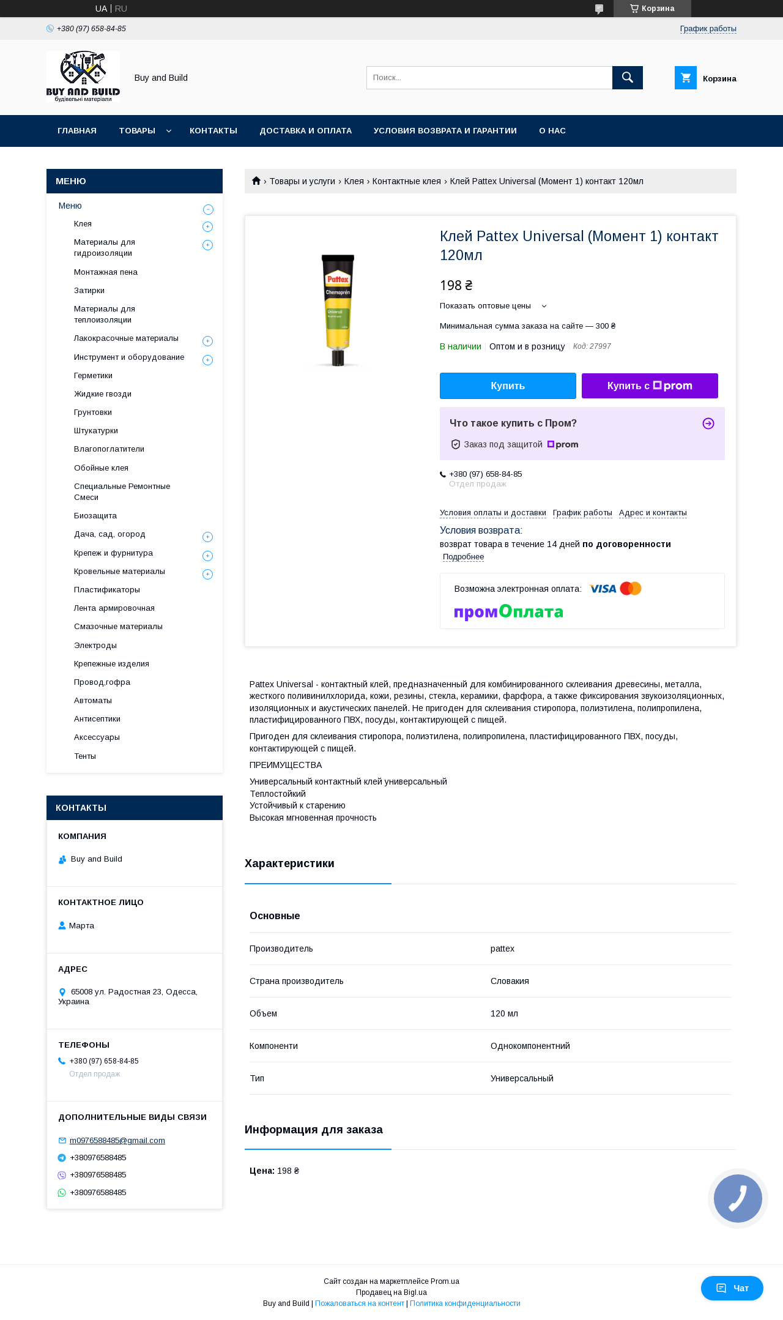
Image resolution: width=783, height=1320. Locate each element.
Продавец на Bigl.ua (391, 1292)
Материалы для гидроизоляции (104, 247)
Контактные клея (407, 181)
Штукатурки (96, 430)
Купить (508, 386)
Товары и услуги (302, 181)
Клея (354, 181)
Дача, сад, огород (110, 534)
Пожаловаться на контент (359, 1303)
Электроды (95, 645)
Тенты (85, 756)
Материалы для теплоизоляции (104, 314)
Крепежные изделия (111, 663)
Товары (137, 130)
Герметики (93, 375)
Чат (732, 1288)
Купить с (649, 386)
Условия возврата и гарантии (445, 130)
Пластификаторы (107, 589)
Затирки (89, 290)
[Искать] (627, 77)
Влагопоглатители (109, 448)
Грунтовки (93, 412)
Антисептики (97, 718)
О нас (552, 130)
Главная (77, 130)
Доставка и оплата (305, 130)
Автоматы (93, 700)
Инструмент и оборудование (129, 357)
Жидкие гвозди (103, 393)
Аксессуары (97, 737)
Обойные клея (101, 467)
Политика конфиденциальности (465, 1303)
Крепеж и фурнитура (113, 552)
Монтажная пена (106, 272)
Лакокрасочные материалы (126, 338)
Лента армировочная (114, 608)
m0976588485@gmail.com (117, 1140)
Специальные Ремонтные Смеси (122, 492)
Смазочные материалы (118, 626)
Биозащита (95, 515)
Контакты (213, 130)
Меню (70, 206)
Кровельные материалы (119, 571)
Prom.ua (445, 1281)
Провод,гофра (102, 682)
